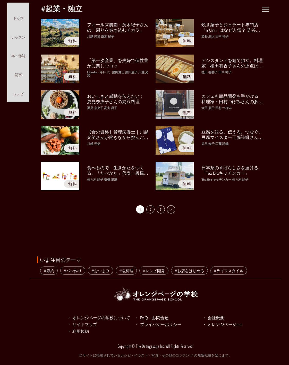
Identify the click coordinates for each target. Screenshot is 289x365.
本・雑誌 (18, 51)
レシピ (18, 89)
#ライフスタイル (228, 270)
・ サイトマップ (83, 325)
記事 (18, 70)
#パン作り (73, 270)
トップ (18, 14)
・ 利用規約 (78, 332)
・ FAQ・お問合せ (152, 318)
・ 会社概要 (213, 318)
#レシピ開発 (154, 270)
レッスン (18, 32)
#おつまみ (100, 270)
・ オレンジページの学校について (100, 318)
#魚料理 (126, 270)
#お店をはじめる (189, 270)
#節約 (49, 270)
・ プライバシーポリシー (159, 325)
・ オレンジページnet (223, 325)
